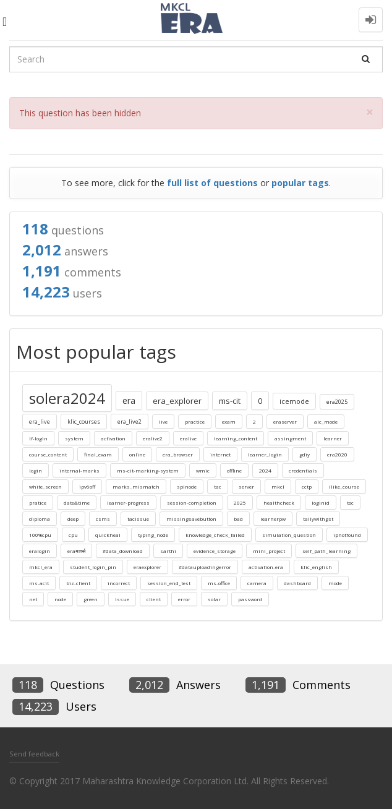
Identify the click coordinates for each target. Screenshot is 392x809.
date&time (77, 502)
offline (234, 470)
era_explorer (177, 400)
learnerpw (273, 518)
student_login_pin (93, 566)
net (33, 599)
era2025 (336, 402)
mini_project (269, 550)
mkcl (277, 486)
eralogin (39, 550)
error (184, 599)
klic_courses (83, 421)
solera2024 (67, 398)
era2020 (337, 454)
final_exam (98, 454)
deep (73, 518)
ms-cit (230, 400)
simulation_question (289, 534)
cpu (73, 534)
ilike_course (344, 486)
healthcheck (278, 502)
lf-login (38, 438)
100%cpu (40, 534)
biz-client (78, 583)
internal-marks (79, 470)
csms (103, 518)
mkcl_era (41, 566)
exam (229, 421)
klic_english (316, 566)
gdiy (304, 454)
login (35, 470)
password (250, 599)
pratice (37, 502)
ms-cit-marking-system (148, 470)
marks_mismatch (136, 486)
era (128, 400)
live (163, 421)
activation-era (266, 566)
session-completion (191, 502)
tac (217, 486)
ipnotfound (347, 534)
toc (350, 502)
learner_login (265, 454)
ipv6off (87, 486)
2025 (240, 502)
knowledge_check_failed (215, 534)
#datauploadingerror (205, 566)
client (154, 599)
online (137, 454)
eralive (188, 438)
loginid (321, 502)
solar (214, 599)
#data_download (123, 550)
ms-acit (39, 583)
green (90, 599)
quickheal (108, 534)
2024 (265, 470)
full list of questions (212, 183)
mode (335, 583)
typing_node (153, 534)
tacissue (138, 518)
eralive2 (153, 438)
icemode (294, 401)
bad (238, 518)
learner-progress (128, 502)
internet (220, 454)
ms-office (219, 583)
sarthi (168, 550)
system (74, 438)
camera (256, 583)
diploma (39, 518)
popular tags (300, 183)
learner (332, 438)
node (60, 599)
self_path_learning (326, 550)
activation (113, 438)
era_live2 (129, 421)
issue (122, 599)
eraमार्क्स (76, 550)
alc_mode (326, 421)
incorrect (119, 583)
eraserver (285, 421)
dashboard (297, 583)
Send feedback (34, 753)
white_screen (45, 486)
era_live (39, 421)
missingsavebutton (191, 518)
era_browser (178, 454)
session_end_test (168, 583)
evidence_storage (215, 550)
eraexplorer (147, 566)
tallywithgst (318, 518)
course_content (48, 454)
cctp (307, 486)
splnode (187, 486)
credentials (303, 470)
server (246, 486)
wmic (203, 470)
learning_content (235, 438)
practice (195, 421)
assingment (290, 438)
